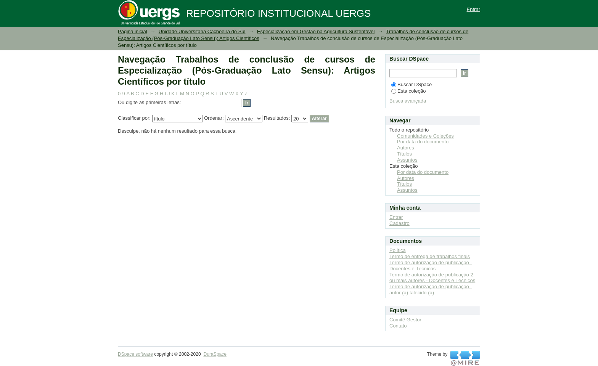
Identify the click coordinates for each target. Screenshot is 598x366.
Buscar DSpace (411, 84)
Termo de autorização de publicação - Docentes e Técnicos (430, 265)
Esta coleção (408, 91)
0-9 (121, 93)
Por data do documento (422, 141)
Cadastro (399, 223)
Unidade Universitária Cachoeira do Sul (202, 31)
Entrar (473, 9)
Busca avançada (407, 101)
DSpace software (135, 354)
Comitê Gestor (405, 320)
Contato (398, 326)
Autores (405, 148)
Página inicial (132, 31)
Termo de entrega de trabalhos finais (429, 256)
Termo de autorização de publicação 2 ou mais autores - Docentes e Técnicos (432, 278)
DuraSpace (214, 354)
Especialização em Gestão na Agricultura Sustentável (316, 31)
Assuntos (407, 160)
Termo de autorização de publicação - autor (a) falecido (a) (430, 289)
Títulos (404, 154)
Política (397, 250)
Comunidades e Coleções (425, 136)
